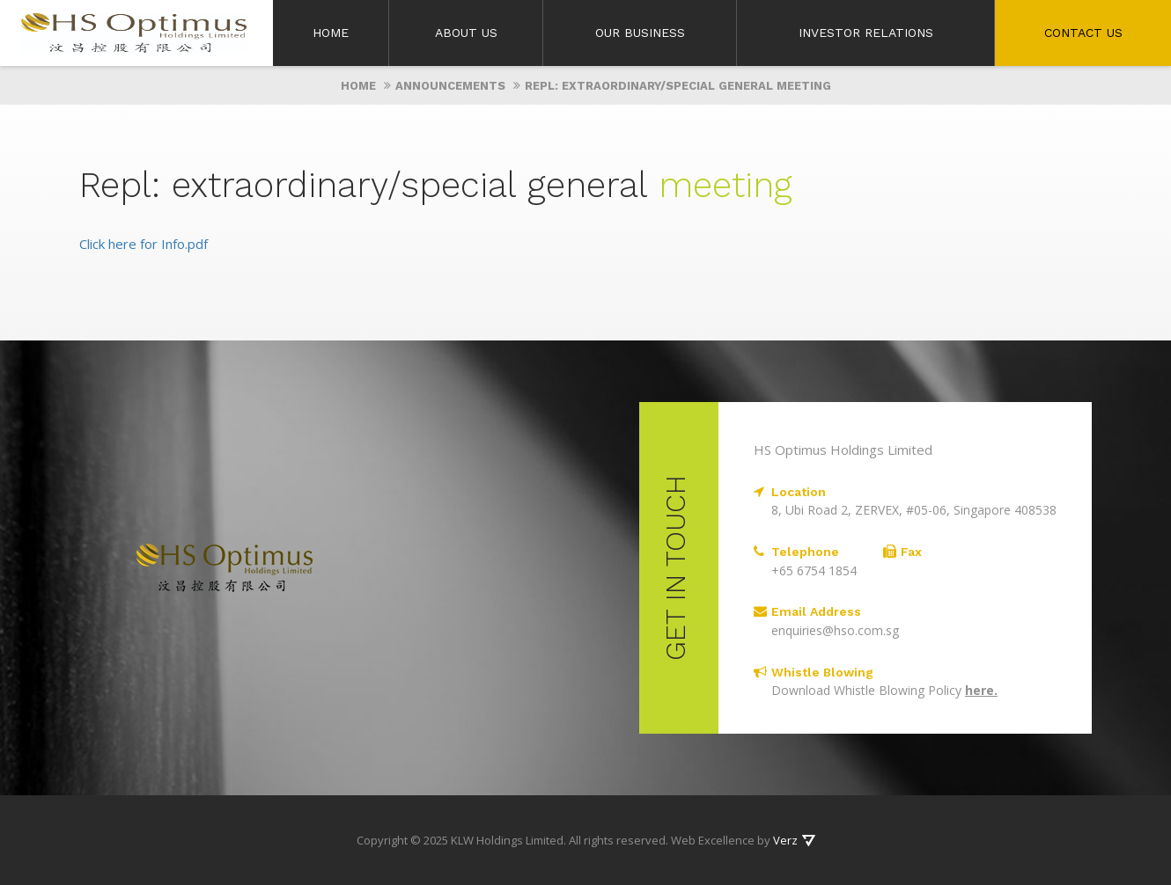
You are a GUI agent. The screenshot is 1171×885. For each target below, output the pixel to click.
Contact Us (1083, 33)
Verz (785, 840)
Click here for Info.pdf (143, 243)
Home (331, 33)
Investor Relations (866, 33)
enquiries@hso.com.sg (835, 630)
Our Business (640, 33)
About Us (466, 33)
